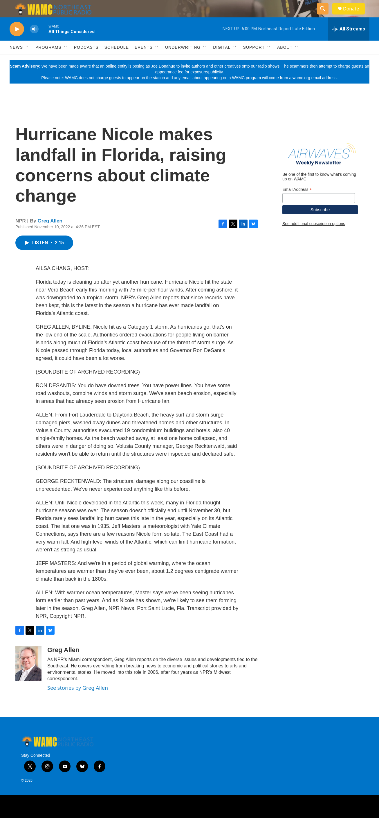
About (285, 60)
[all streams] (348, 42)
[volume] (34, 42)
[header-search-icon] (325, 15)
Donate (355, 15)
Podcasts (86, 60)
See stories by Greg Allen (77, 700)
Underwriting (183, 60)
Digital (221, 60)
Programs (48, 60)
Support (254, 60)
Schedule (116, 60)
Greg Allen (50, 234)
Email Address (297, 202)
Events (144, 60)
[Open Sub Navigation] (27, 60)
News (16, 60)
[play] (16, 42)
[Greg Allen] (28, 676)
